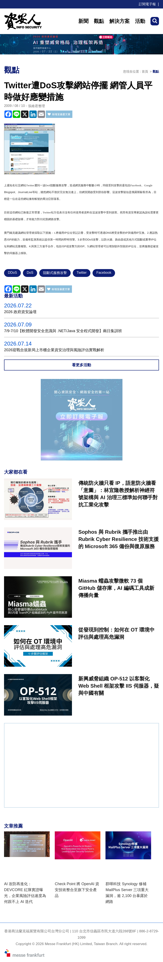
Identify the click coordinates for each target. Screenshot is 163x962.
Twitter (82, 272)
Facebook (103, 272)
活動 (140, 21)
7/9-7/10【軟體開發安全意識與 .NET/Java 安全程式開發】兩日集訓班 (63, 331)
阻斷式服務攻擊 (55, 273)
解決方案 (119, 21)
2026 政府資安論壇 (20, 312)
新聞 (83, 21)
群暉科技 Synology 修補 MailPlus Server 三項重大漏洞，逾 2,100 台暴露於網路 (127, 893)
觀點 (99, 21)
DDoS (12, 272)
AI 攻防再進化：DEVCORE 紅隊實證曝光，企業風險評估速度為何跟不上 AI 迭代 (25, 893)
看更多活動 (81, 365)
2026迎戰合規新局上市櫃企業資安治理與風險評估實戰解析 (54, 350)
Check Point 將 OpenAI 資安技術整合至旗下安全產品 (77, 890)
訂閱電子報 (147, 4)
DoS (30, 272)
